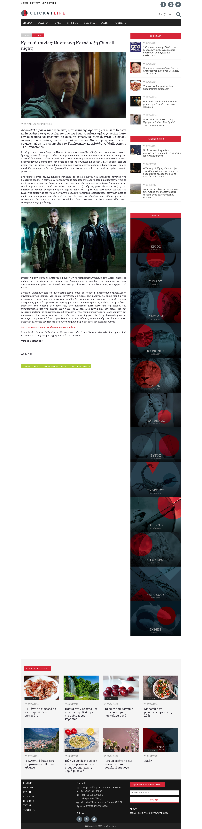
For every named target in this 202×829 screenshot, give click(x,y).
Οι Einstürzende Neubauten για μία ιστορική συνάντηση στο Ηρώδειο (160, 104)
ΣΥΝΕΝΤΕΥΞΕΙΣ (156, 139)
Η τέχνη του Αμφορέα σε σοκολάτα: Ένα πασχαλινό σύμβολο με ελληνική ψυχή (162, 153)
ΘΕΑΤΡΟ (43, 22)
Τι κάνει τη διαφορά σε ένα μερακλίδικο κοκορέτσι (158, 87)
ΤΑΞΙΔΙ (104, 22)
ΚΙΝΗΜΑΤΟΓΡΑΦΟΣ (31, 366)
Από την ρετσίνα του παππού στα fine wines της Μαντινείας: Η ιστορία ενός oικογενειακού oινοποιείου (161, 193)
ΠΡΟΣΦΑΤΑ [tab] (155, 36)
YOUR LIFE (120, 22)
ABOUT (24, 3)
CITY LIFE (72, 22)
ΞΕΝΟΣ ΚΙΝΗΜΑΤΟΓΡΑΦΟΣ (56, 366)
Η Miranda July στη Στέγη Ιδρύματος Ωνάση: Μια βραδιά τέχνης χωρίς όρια (159, 122)
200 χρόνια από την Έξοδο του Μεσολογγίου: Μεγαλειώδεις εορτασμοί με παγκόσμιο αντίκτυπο (159, 51)
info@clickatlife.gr (91, 798)
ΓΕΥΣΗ (57, 22)
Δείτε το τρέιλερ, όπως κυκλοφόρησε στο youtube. (49, 326)
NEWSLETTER (49, 3)
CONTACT (35, 3)
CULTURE (89, 22)
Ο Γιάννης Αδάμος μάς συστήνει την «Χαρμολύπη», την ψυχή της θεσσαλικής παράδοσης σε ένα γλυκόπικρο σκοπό (160, 172)
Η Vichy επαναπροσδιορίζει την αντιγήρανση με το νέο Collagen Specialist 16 (161, 71)
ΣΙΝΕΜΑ (27, 22)
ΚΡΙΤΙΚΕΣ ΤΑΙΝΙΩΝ (81, 366)
